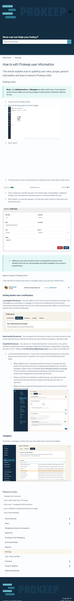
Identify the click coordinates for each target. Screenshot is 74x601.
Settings (18, 57)
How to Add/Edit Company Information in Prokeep (21, 499)
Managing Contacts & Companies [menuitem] (17, 519)
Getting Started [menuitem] (10, 510)
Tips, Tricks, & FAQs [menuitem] (12, 547)
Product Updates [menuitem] (11, 557)
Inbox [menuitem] (7, 514)
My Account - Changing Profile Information (18, 495)
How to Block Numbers (11, 504)
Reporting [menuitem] (8, 524)
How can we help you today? (20, 37)
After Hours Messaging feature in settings (51, 360)
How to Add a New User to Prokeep (16, 491)
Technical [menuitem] (8, 552)
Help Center (7, 57)
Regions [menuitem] (8, 538)
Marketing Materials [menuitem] (12, 562)
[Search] (69, 42)
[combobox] (35, 42)
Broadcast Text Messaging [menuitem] (15, 528)
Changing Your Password (12, 487)
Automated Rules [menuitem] (11, 533)
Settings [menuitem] (8, 543)
